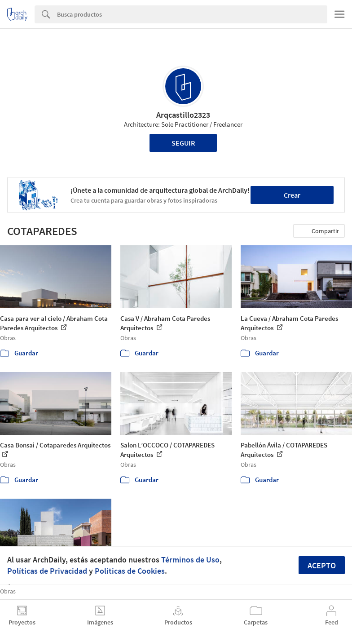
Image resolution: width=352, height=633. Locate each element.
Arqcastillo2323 (183, 115)
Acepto (322, 565)
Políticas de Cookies (130, 571)
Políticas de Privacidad (47, 571)
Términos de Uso (190, 559)
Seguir (183, 142)
